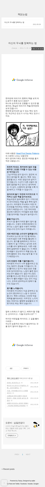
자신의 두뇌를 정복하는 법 (14, 22)
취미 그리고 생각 (13, 378)
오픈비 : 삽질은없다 (15, 423)
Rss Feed (9, 484)
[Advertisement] (22, 80)
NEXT (27, 454)
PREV (16, 454)
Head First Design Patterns (27, 153)
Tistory (20, 481)
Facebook (23, 484)
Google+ (36, 484)
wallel (33, 481)
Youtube (30, 484)
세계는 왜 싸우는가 (13, 383)
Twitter (17, 484)
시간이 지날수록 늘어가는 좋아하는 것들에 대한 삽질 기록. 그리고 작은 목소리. (18, 428)
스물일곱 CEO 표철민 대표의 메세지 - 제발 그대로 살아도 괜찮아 (17, 398)
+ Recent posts (8, 469)
